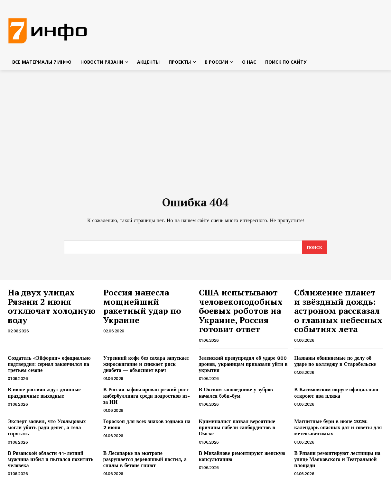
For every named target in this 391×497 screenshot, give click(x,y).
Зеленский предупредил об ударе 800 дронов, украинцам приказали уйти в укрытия (243, 366)
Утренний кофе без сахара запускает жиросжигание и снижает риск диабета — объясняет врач (146, 366)
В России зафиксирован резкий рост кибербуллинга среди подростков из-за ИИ (146, 398)
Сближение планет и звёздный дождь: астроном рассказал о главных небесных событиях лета (338, 313)
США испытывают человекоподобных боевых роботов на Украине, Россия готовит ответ (241, 313)
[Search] (314, 250)
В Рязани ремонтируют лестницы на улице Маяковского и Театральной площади (337, 461)
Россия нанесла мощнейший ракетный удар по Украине (142, 308)
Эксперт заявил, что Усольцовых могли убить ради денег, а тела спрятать (47, 430)
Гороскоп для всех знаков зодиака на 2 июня (147, 427)
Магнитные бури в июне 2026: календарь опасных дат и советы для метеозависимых (338, 430)
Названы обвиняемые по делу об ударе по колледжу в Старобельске (335, 363)
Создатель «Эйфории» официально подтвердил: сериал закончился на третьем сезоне (49, 366)
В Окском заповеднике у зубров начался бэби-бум (236, 395)
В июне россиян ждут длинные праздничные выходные (44, 395)
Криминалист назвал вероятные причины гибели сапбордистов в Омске (237, 430)
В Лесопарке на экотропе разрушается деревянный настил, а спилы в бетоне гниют (145, 461)
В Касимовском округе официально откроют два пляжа (336, 395)
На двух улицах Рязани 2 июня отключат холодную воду (52, 308)
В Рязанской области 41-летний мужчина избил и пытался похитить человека (51, 461)
